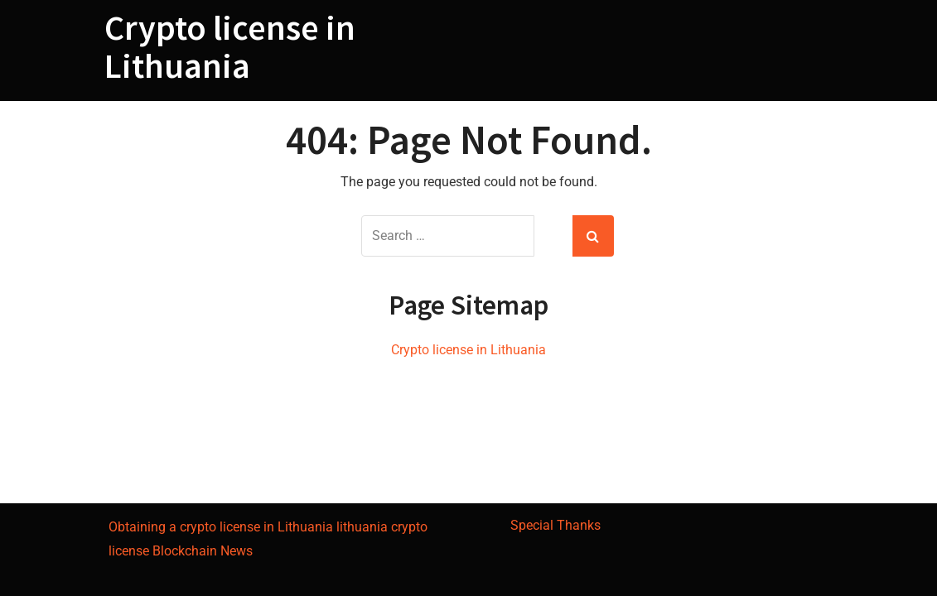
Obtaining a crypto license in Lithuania (221, 527)
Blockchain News (202, 551)
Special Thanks (555, 525)
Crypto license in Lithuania (229, 46)
